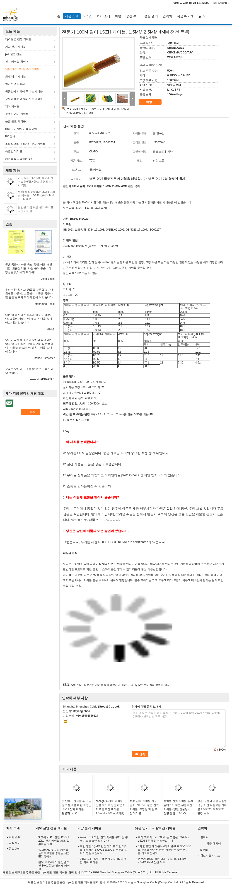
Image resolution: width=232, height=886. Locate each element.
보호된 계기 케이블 (17, 114)
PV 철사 (10, 136)
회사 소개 (103, 16)
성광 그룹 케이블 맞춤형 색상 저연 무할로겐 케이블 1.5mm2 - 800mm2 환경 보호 (212, 807)
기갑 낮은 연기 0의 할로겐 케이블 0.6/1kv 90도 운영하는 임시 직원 (36, 181)
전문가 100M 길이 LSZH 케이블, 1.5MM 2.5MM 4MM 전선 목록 (162, 860)
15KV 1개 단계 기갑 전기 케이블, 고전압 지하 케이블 (103, 860)
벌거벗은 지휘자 (15, 84)
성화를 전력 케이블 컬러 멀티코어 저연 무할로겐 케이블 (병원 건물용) (178, 805)
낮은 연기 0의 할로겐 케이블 (22, 69)
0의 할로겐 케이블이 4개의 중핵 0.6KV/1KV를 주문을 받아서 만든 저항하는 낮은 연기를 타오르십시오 (164, 850)
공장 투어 (133, 16)
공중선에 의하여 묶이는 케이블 (24, 91)
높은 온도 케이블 (15, 121)
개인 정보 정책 (12, 872)
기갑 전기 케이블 (15, 46)
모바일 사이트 (210, 855)
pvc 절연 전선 (13, 54)
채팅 (152, 102)
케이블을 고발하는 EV (18, 158)
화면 (118, 16)
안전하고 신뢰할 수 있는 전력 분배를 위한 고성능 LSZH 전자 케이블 (76, 805)
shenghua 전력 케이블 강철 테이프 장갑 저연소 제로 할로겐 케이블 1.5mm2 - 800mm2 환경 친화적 (110, 809)
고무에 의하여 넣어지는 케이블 (24, 99)
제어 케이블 (12, 106)
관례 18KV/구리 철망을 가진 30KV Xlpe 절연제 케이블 (54, 866)
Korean (223, 3)
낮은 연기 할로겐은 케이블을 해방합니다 (95, 684)
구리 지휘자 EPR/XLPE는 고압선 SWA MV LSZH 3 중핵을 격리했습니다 (163, 839)
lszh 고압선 (129, 684)
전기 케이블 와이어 (17, 61)
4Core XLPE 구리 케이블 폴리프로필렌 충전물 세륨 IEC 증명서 (54, 853)
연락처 (167, 16)
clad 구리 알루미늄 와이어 (21, 128)
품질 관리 (151, 16)
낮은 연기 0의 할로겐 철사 (154, 684)
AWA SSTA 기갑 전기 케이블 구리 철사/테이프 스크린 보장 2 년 (104, 839)
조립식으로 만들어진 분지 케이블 (25, 143)
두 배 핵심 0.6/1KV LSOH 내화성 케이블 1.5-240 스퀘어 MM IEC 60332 (36, 195)
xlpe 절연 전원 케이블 (18, 39)
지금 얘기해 (185, 16)
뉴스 (201, 16)
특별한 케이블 (13, 151)
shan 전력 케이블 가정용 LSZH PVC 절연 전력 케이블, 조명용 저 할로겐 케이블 (144, 807)
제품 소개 (72, 16)
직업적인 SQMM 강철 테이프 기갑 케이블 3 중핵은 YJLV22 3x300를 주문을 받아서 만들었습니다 (104, 850)
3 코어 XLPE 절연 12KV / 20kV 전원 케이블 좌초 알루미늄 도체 (53, 841)
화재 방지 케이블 (15, 76)
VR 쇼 (87, 16)
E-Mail (204, 849)
